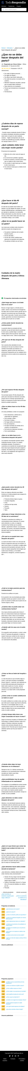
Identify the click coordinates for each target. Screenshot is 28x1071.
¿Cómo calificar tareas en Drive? (14, 988)
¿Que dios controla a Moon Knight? (14, 1009)
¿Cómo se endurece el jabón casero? (15, 985)
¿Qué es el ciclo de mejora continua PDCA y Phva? (16, 938)
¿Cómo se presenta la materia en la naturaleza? (21, 897)
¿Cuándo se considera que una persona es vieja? (15, 928)
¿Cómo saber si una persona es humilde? (16, 991)
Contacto (12, 1058)
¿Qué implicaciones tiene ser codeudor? (15, 921)
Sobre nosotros (5, 1059)
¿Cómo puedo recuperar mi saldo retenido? (14, 1003)
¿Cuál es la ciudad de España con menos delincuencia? (16, 918)
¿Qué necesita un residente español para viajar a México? (7, 895)
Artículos (3, 6)
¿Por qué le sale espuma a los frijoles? (15, 1006)
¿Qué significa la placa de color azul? (15, 994)
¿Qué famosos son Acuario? (13, 909)
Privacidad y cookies (22, 1059)
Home (3, 48)
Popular (19, 6)
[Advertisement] (14, 28)
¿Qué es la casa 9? (10, 911)
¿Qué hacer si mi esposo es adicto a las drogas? (15, 932)
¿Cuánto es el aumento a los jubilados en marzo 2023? (16, 925)
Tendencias (11, 6)
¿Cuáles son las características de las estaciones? (15, 982)
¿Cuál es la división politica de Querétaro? (16, 914)
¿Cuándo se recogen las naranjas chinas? (16, 1000)
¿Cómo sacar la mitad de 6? (13, 997)
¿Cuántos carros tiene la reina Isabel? (15, 935)
